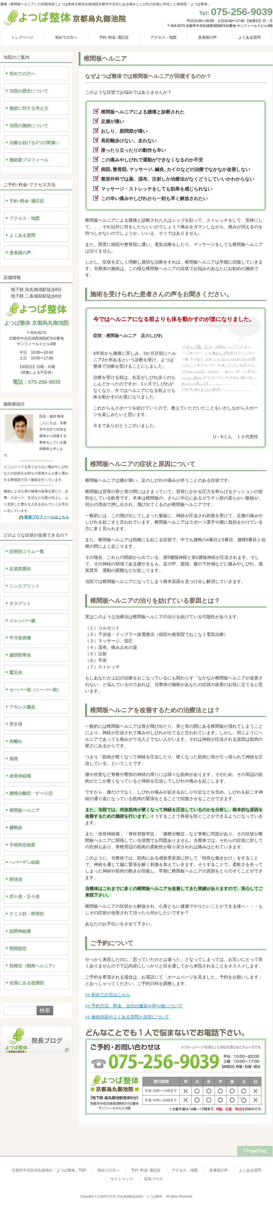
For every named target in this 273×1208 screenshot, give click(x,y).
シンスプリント (24, 586)
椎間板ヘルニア (24, 810)
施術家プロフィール (28, 159)
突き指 (15, 724)
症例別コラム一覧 (26, 551)
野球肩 (15, 879)
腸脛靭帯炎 (20, 655)
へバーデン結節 (24, 862)
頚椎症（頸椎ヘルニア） (33, 965)
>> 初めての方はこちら (107, 994)
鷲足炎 (15, 672)
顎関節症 (18, 948)
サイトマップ (121, 1179)
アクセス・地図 (24, 218)
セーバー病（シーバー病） (35, 689)
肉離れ (15, 741)
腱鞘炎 (15, 827)
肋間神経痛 (20, 931)
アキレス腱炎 (22, 707)
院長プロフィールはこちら (46, 517)
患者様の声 (20, 252)
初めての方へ (22, 73)
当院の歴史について (28, 90)
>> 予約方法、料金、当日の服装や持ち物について (133, 1005)
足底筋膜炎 (20, 568)
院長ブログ (153, 1179)
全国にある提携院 (26, 982)
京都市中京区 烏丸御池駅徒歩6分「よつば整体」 (131, 1196)
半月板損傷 (20, 637)
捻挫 (13, 758)
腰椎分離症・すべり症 (31, 793)
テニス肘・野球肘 (26, 913)
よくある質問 (22, 235)
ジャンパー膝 (22, 620)
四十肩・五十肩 (24, 896)
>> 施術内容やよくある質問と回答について (127, 1016)
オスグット (20, 603)
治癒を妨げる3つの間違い (34, 142)
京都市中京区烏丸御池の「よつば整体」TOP (49, 1170)
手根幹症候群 (22, 844)
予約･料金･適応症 (26, 201)
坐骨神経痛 (20, 775)
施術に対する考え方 (28, 108)
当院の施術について (28, 125)
